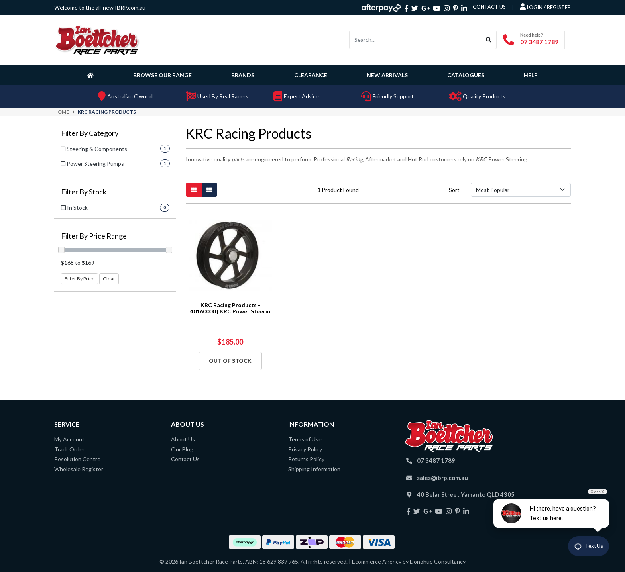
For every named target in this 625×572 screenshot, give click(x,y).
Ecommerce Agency (376, 561)
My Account (69, 439)
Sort (454, 189)
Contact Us (185, 459)
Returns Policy (306, 459)
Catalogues (465, 75)
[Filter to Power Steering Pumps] (115, 163)
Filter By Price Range (94, 236)
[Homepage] (92, 75)
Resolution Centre (77, 459)
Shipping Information (314, 469)
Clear (109, 279)
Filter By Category (89, 133)
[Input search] (415, 40)
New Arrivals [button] (387, 75)
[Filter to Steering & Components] (115, 148)
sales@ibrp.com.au (442, 477)
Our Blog (182, 449)
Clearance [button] (310, 75)
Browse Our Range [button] (162, 75)
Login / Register (545, 6)
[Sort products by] (521, 190)
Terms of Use (305, 439)
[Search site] (489, 40)
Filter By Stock (83, 192)
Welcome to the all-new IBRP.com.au (99, 7)
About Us (183, 439)
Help (531, 75)
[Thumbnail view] (194, 190)
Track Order (69, 449)
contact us (489, 7)
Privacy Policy (305, 449)
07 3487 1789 (539, 41)
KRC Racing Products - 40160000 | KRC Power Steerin (230, 308)
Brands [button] (242, 75)
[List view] (209, 190)
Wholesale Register (78, 469)
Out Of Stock (230, 360)
